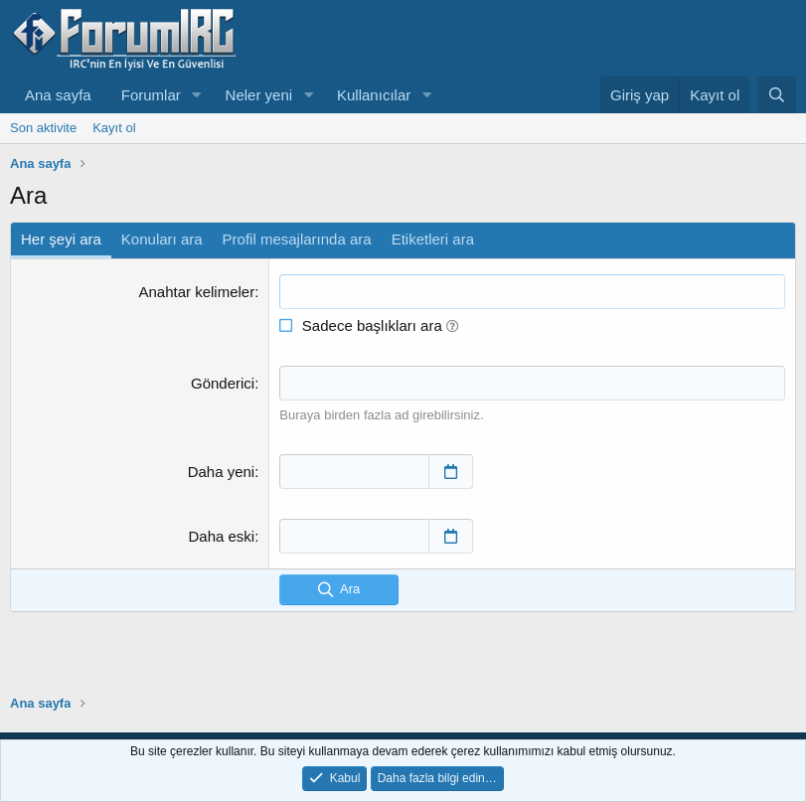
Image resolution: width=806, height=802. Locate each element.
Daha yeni (221, 471)
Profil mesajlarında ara (297, 239)
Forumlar (151, 94)
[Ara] (776, 95)
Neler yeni (259, 94)
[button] (197, 95)
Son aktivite (43, 127)
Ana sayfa (58, 94)
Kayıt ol (113, 127)
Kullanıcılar (373, 94)
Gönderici (222, 383)
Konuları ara (162, 239)
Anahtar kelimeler (196, 291)
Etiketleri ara (433, 239)
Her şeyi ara (61, 239)
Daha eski (221, 536)
